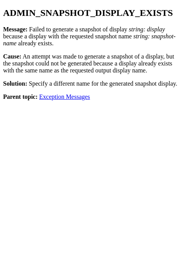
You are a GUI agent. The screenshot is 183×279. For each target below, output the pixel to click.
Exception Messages (64, 96)
